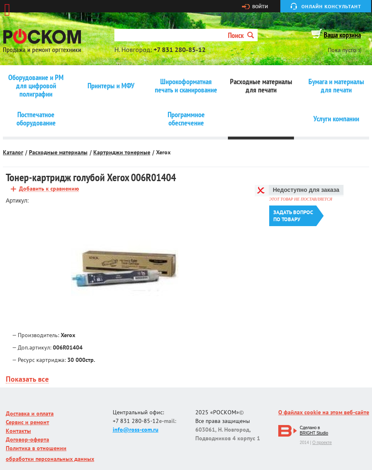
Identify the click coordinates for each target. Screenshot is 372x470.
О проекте (322, 442)
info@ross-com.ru (136, 429)
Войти (260, 6)
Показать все (27, 379)
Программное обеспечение (186, 119)
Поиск (241, 35)
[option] (124, 269)
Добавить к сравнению (49, 189)
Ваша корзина (342, 35)
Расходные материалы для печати (261, 86)
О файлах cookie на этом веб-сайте (323, 412)
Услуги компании (336, 119)
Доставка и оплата (30, 413)
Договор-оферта (27, 439)
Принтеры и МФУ (111, 86)
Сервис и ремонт (27, 422)
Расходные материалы (58, 152)
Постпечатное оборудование (36, 119)
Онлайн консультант (331, 6)
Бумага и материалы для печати (336, 86)
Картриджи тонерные (121, 152)
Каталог (13, 152)
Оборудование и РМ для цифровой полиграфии (36, 85)
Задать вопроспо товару (293, 216)
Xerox (163, 152)
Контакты (18, 431)
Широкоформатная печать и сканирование (186, 86)
